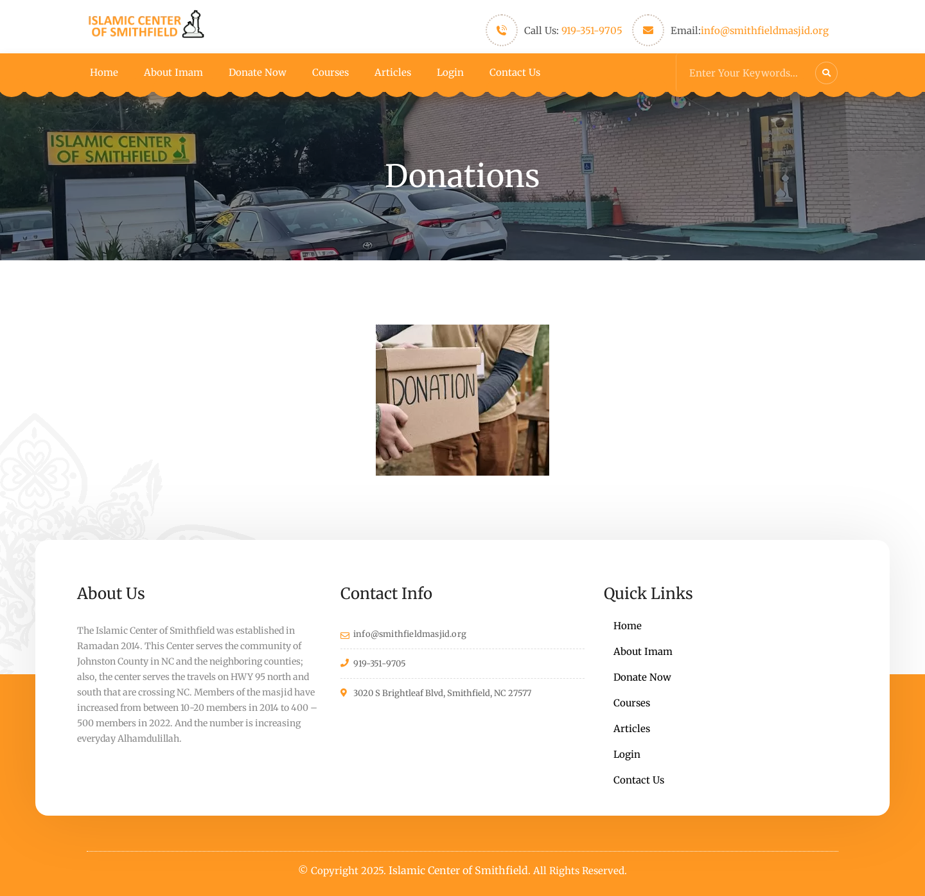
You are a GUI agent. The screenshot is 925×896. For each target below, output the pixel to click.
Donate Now (257, 72)
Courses (330, 72)
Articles (392, 72)
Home (104, 72)
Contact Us (514, 72)
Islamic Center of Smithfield (458, 870)
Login (450, 72)
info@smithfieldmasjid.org (765, 30)
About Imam (173, 72)
